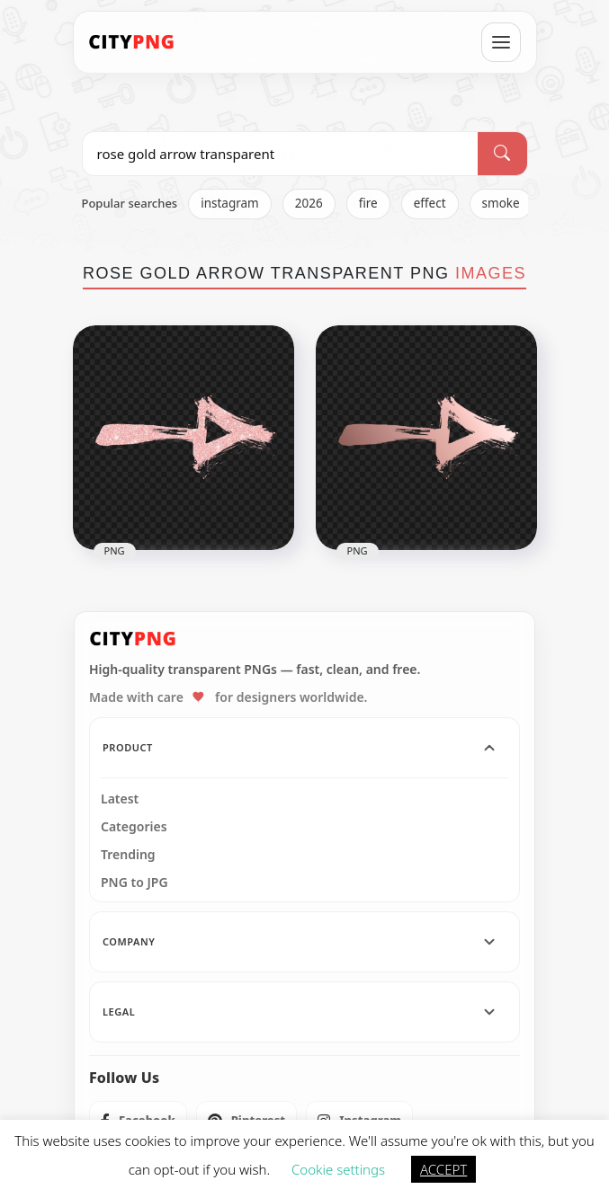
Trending (128, 855)
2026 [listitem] (309, 203)
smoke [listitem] (501, 203)
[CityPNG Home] (132, 42)
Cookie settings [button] (338, 1169)
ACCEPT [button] (443, 1169)
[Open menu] (501, 42)
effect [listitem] (430, 203)
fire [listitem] (368, 203)
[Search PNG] (281, 153)
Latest (120, 799)
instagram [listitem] (230, 203)
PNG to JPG (134, 882)
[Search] (502, 153)
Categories (134, 827)
